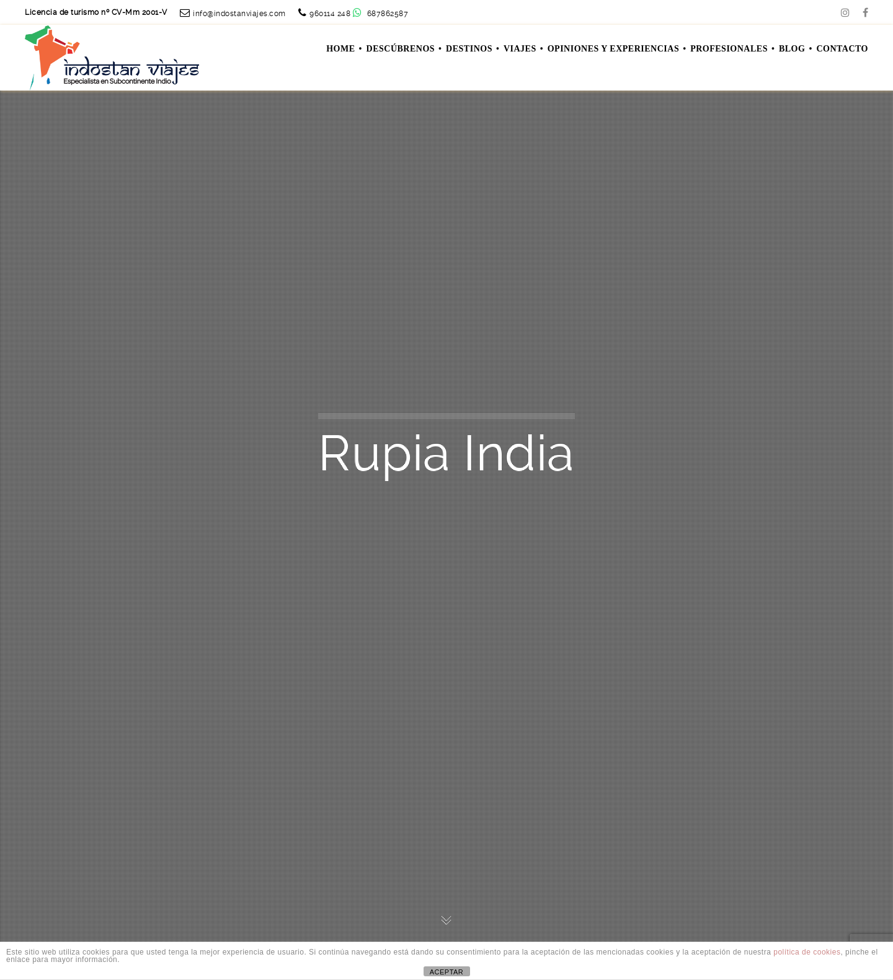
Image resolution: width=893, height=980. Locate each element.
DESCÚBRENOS (401, 48)
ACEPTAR (447, 972)
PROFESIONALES (729, 48)
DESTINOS (469, 48)
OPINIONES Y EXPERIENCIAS (613, 48)
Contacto (842, 48)
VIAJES (520, 48)
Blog (792, 48)
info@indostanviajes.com (239, 13)
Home (340, 48)
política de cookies (806, 952)
